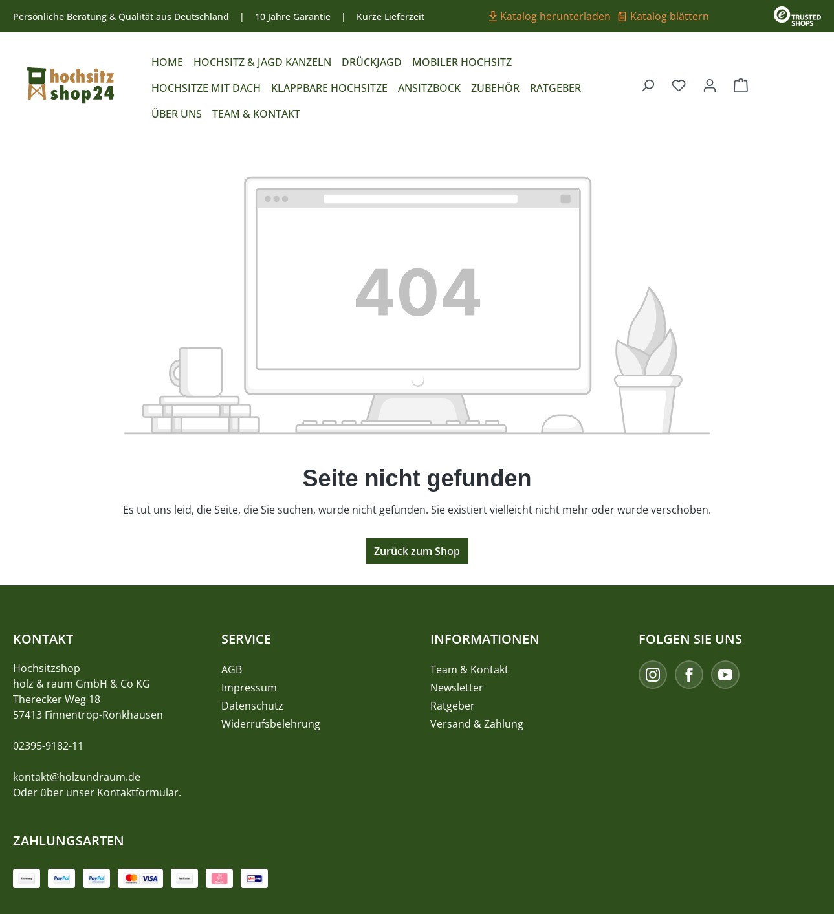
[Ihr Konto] (709, 85)
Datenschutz (252, 706)
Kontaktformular (138, 792)
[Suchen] (647, 85)
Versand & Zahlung (476, 724)
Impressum (249, 687)
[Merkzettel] (678, 85)
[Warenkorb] (740, 85)
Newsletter (456, 687)
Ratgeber (452, 706)
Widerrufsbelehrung (270, 724)
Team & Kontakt (469, 669)
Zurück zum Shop (417, 551)
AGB (231, 669)
